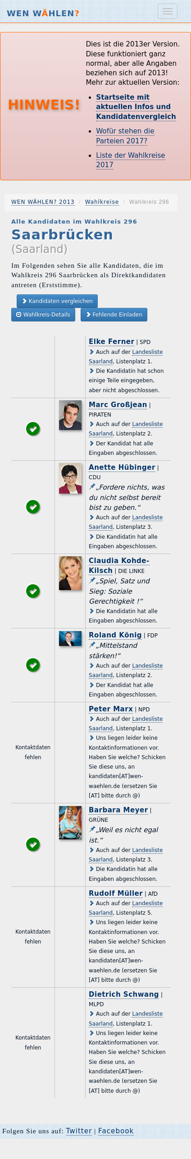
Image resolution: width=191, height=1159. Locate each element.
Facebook (116, 1131)
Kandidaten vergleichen (57, 301)
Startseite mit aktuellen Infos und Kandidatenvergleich (136, 107)
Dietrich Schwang (124, 994)
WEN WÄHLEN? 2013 (43, 202)
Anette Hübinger (122, 467)
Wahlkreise (102, 202)
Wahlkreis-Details (43, 314)
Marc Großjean (118, 405)
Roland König (115, 635)
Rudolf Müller (116, 893)
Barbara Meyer (118, 810)
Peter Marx (111, 709)
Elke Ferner (111, 342)
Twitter (79, 1131)
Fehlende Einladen (114, 314)
